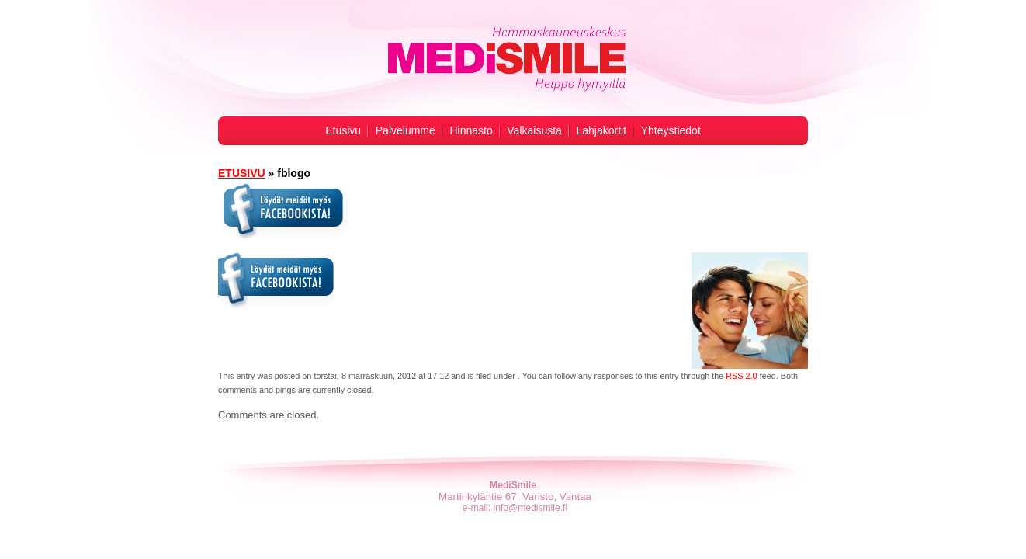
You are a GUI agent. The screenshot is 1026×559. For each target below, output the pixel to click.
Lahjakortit (602, 130)
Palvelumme (405, 130)
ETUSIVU (241, 173)
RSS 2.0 (741, 375)
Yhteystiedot (671, 130)
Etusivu (343, 130)
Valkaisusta (534, 130)
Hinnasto (470, 130)
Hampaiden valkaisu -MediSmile (505, 59)
